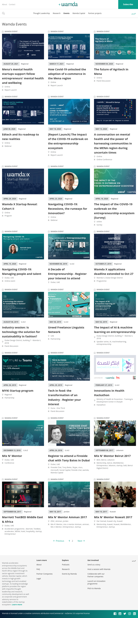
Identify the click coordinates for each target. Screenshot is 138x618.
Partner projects (95, 13)
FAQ (38, 569)
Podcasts (65, 564)
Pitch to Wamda (94, 588)
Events (66, 13)
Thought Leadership (41, 13)
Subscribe (128, 4)
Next (80, 540)
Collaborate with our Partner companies (95, 575)
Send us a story (93, 564)
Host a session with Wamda (98, 569)
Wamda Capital (78, 13)
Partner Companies (44, 574)
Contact (12, 4)
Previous (60, 540)
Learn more (17, 604)
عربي (133, 13)
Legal (38, 578)
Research (56, 13)
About (4, 4)
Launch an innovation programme (96, 582)
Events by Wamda (69, 574)
